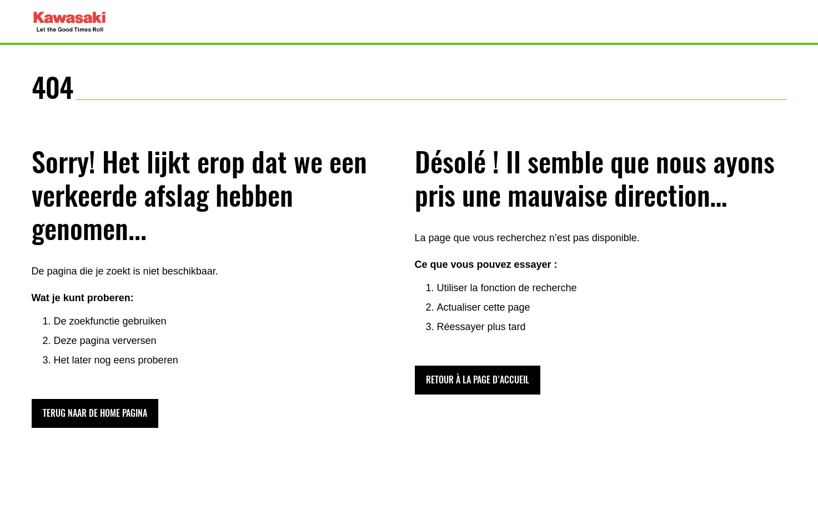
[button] (95, 413)
